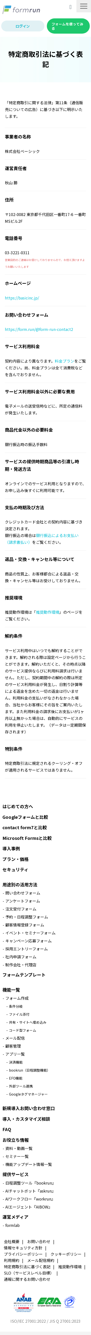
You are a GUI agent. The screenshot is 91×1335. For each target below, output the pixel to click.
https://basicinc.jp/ (22, 298)
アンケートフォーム (22, 901)
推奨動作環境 (47, 612)
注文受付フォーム (20, 909)
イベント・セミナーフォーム (30, 933)
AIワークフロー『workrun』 (30, 1199)
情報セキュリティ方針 (23, 1248)
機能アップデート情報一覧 (28, 1164)
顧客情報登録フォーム (24, 925)
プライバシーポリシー (23, 1254)
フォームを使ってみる (67, 26)
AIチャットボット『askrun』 (30, 1191)
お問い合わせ (38, 1241)
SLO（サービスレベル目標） (29, 1273)
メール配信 (15, 1038)
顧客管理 (13, 1046)
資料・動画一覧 (19, 1148)
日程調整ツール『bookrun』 (30, 1183)
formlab (12, 1225)
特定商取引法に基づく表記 (27, 1266)
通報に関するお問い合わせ (27, 1279)
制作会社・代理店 (20, 965)
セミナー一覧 (17, 1156)
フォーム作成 (17, 998)
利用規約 (11, 1260)
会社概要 (11, 1241)
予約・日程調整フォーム (26, 917)
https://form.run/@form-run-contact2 (39, 329)
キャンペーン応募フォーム (28, 941)
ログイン (23, 26)
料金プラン (64, 361)
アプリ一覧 (15, 1054)
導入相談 (71, 7)
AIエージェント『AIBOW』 (28, 1207)
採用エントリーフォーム (26, 949)
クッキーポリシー (66, 1254)
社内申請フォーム (20, 957)
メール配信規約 (40, 1260)
